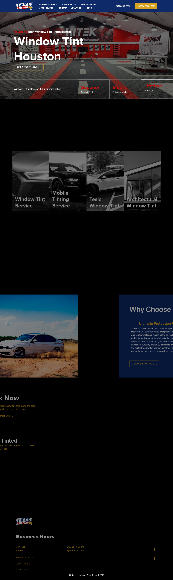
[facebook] (154, 550)
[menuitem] (48, 4)
